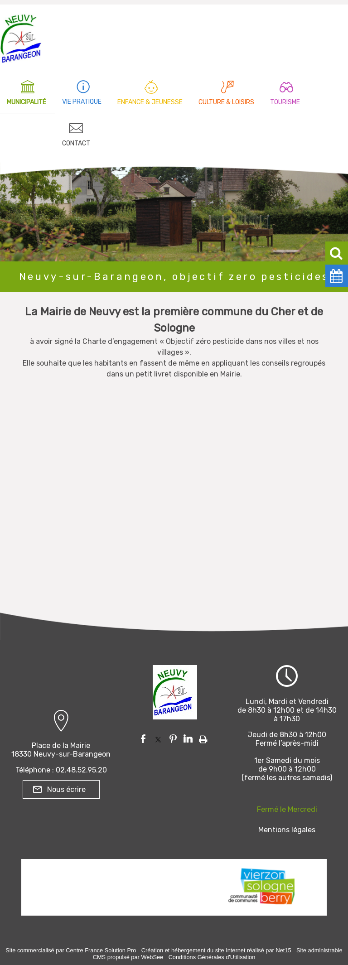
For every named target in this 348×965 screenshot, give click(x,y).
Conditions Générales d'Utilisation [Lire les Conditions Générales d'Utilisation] (212, 957)
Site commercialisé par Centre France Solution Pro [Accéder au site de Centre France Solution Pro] (70, 950)
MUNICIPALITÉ (26, 102)
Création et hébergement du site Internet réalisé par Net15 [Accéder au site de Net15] (216, 950)
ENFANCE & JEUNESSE (150, 102)
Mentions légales (286, 829)
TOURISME (285, 102)
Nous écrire (66, 789)
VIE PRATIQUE (82, 102)
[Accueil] (21, 36)
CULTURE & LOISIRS (226, 102)
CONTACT (76, 143)
